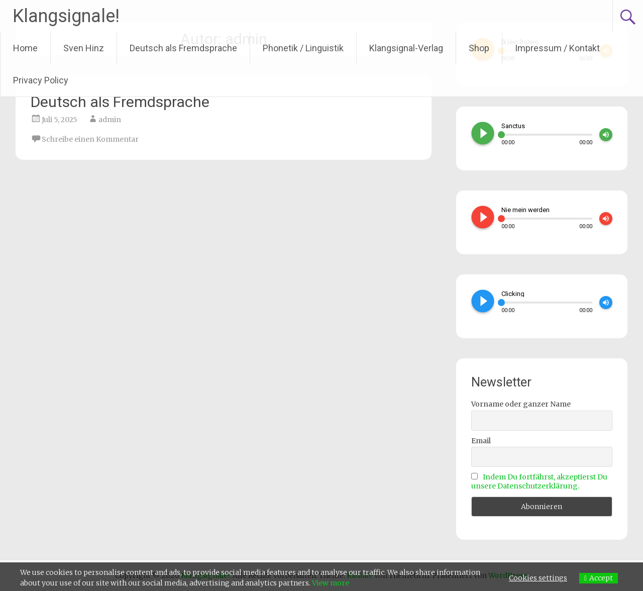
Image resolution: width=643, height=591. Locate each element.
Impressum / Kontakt (557, 48)
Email (481, 440)
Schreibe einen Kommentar (90, 139)
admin (109, 119)
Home (25, 48)
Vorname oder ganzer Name (521, 404)
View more (330, 582)
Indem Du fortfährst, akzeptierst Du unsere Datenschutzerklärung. (539, 481)
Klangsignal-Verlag (406, 48)
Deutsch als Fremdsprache (183, 48)
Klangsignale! (66, 16)
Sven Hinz (83, 48)
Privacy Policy (40, 80)
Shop (479, 48)
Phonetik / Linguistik (303, 48)
